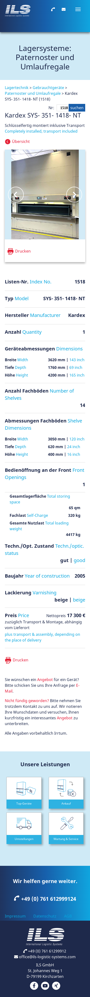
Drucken (20, 660)
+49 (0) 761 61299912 (44, 951)
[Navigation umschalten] (78, 9)
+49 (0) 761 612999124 (45, 898)
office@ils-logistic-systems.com (45, 956)
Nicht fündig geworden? (27, 700)
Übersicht (21, 141)
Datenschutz (44, 916)
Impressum (15, 916)
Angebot (45, 679)
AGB (68, 916)
